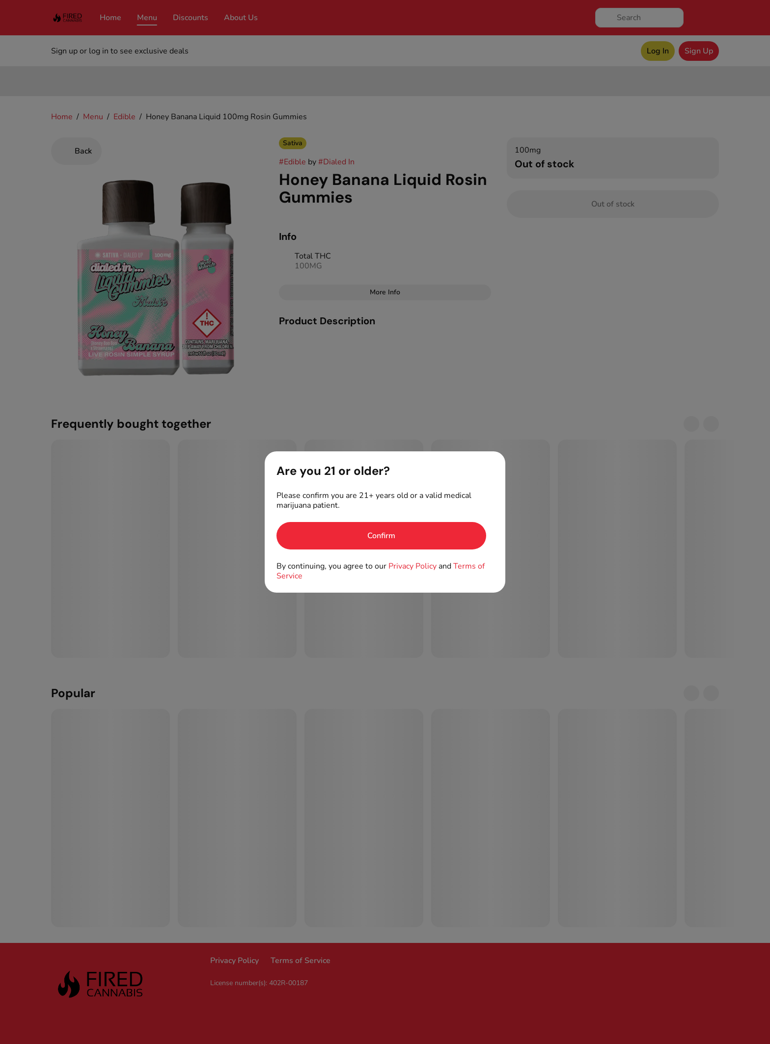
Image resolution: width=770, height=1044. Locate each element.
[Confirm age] (381, 535)
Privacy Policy (412, 566)
